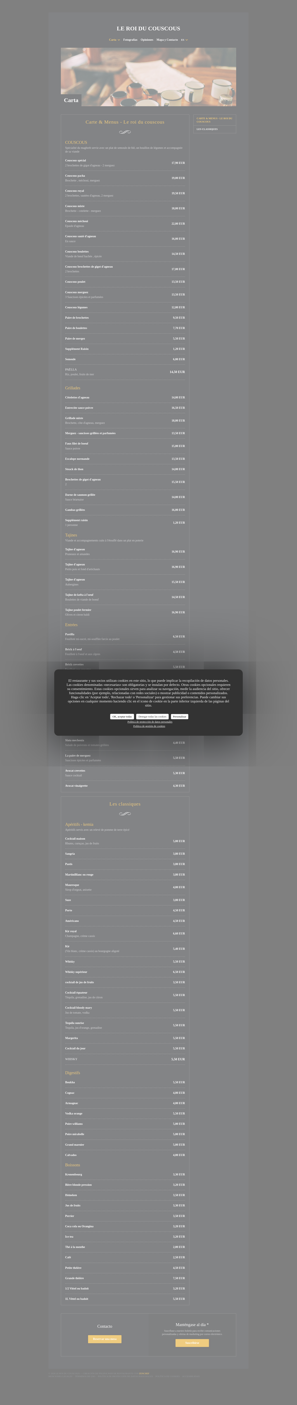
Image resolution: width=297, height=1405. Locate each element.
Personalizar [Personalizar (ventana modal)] (179, 716)
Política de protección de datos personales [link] (149, 721)
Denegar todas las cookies (152, 716)
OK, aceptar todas (122, 716)
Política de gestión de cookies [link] (149, 726)
